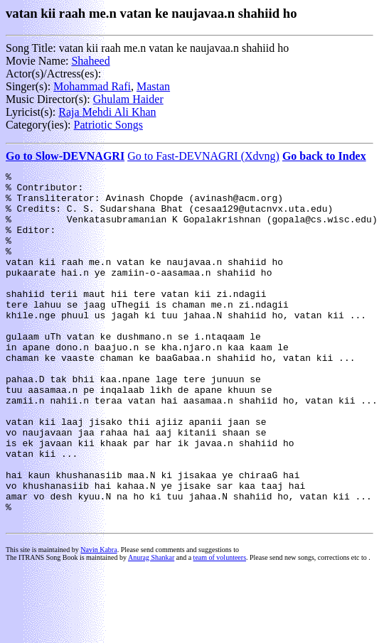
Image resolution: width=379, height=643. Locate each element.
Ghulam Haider (128, 99)
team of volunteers (219, 628)
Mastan (153, 86)
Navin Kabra (98, 620)
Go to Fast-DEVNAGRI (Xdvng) (203, 156)
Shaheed (90, 61)
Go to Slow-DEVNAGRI (65, 156)
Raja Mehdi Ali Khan (107, 112)
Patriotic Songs (108, 125)
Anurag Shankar (151, 628)
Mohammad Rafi (92, 86)
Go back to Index (324, 156)
